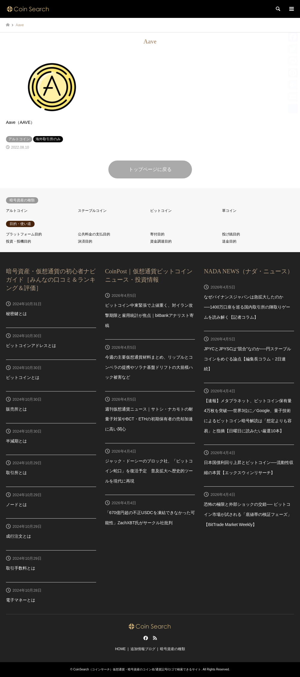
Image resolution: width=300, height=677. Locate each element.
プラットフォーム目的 (24, 234)
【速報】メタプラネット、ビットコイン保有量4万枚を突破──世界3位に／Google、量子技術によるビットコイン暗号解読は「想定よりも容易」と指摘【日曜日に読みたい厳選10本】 (248, 415)
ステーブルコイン (92, 211)
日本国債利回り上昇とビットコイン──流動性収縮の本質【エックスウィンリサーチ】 (248, 467)
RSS (155, 638)
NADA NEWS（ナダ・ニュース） (248, 271)
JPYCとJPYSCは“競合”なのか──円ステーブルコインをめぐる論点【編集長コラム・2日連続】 (247, 358)
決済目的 (85, 241)
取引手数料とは (20, 568)
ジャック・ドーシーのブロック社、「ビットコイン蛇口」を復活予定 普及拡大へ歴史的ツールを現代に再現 (149, 471)
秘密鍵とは (16, 313)
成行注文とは (18, 536)
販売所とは (16, 409)
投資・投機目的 (18, 241)
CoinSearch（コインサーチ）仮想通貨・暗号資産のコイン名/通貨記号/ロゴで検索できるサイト (137, 669)
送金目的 (229, 241)
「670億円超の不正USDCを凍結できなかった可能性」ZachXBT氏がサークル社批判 (150, 517)
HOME (120, 649)
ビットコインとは (22, 377)
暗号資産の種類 (172, 649)
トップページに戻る (150, 169)
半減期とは (16, 441)
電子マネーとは (20, 600)
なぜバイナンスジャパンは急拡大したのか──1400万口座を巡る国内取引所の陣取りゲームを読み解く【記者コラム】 (247, 306)
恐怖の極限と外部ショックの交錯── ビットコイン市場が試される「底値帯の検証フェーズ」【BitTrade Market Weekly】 (248, 514)
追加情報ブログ (143, 649)
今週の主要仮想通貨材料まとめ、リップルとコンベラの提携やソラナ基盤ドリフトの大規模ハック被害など (149, 367)
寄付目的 (157, 234)
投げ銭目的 (231, 234)
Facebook (145, 638)
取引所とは (16, 472)
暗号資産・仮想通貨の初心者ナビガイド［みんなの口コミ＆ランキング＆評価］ (51, 279)
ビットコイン (161, 211)
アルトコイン (16, 211)
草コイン (229, 211)
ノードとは (16, 504)
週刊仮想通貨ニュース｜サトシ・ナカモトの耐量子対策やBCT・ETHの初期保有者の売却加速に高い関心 (149, 419)
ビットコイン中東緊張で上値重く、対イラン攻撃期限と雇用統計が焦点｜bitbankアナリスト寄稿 (149, 315)
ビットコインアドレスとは (31, 345)
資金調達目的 (161, 241)
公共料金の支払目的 (94, 234)
